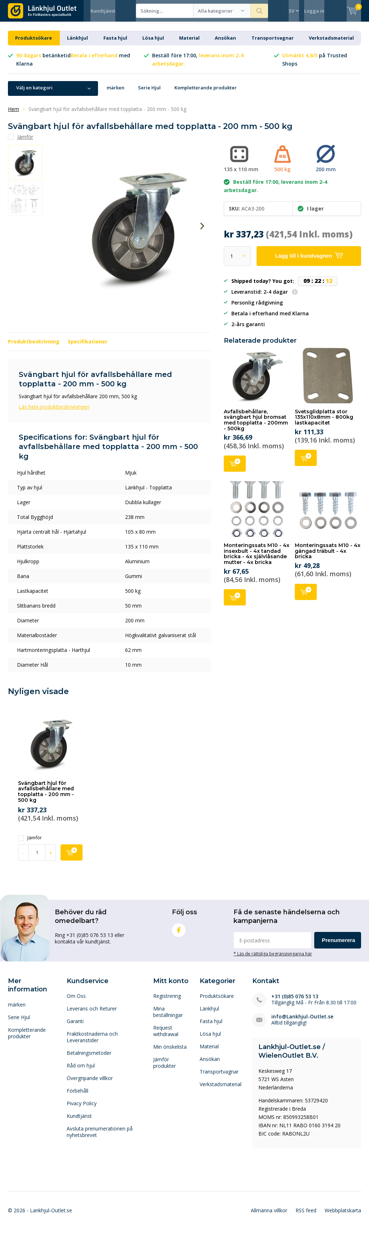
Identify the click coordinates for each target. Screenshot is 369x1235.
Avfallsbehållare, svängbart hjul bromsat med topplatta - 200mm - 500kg (256, 425)
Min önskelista (170, 1052)
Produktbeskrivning (33, 346)
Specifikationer (87, 346)
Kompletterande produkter (205, 93)
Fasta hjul (115, 43)
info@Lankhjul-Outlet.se (302, 1022)
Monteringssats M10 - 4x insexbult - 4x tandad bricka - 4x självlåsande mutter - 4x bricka (256, 559)
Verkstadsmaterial (331, 43)
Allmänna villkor (269, 1215)
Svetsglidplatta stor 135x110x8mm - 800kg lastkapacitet (324, 422)
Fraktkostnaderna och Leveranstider (92, 1042)
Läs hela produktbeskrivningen (54, 412)
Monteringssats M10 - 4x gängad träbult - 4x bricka (327, 556)
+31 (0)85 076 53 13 (294, 1002)
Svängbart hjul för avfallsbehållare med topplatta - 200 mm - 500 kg (46, 796)
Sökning (259, 11)
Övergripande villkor (90, 1083)
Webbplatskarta (343, 1215)
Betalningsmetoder (89, 1058)
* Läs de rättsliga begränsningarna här (273, 959)
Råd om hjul (81, 1070)
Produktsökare (33, 43)
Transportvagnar (273, 43)
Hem (13, 114)
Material (189, 43)
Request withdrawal (165, 1036)
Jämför (30, 843)
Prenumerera (338, 945)
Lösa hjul (153, 43)
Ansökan (225, 43)
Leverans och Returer (92, 1013)
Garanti (75, 1026)
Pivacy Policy (82, 1108)
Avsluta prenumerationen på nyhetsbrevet (100, 1137)
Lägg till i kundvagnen (235, 468)
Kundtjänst (102, 11)
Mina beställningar (168, 1017)
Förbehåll (77, 1096)
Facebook (179, 934)
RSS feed (305, 1215)
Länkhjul (77, 43)
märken (115, 93)
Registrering (167, 1001)
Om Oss (76, 1001)
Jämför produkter (164, 1068)
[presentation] (202, 231)
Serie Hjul (149, 93)
